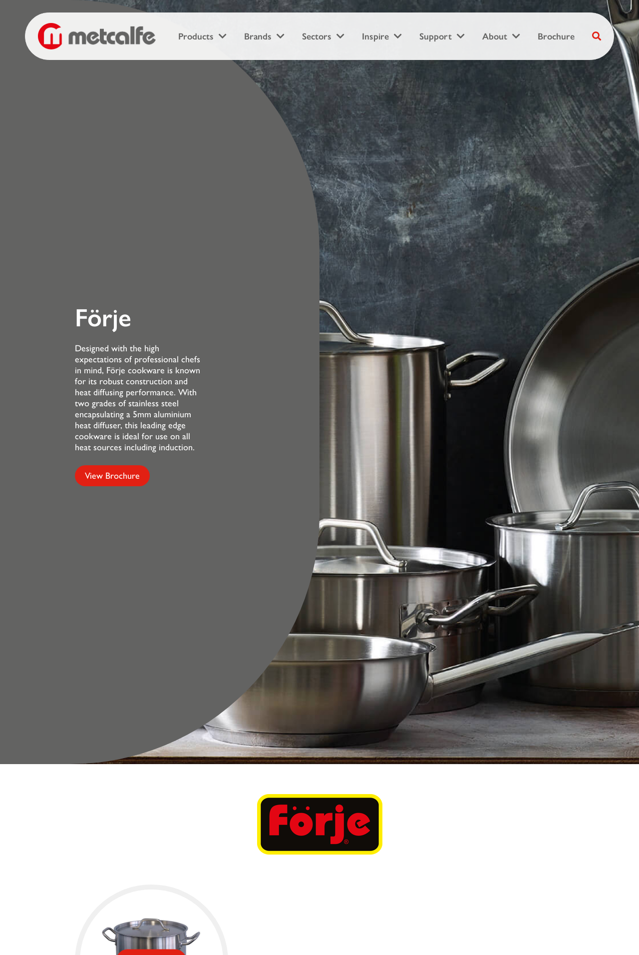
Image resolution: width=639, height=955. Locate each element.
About (494, 36)
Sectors (316, 36)
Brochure (556, 36)
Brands (258, 36)
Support (435, 36)
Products (196, 36)
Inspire (375, 36)
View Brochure (112, 475)
